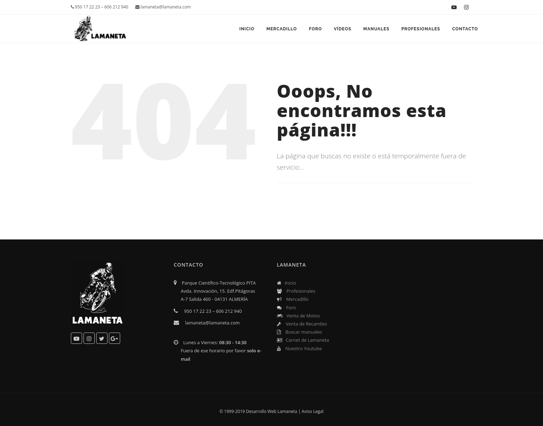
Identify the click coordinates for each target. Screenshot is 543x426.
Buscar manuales (299, 332)
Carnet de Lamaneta (303, 340)
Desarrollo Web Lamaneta (271, 411)
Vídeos (342, 28)
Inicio (246, 28)
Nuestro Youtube (299, 348)
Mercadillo (281, 28)
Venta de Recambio (302, 324)
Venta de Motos (298, 315)
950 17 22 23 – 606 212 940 (99, 7)
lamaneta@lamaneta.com (163, 7)
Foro (315, 28)
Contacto (465, 28)
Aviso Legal (312, 411)
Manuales (376, 28)
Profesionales (420, 28)
